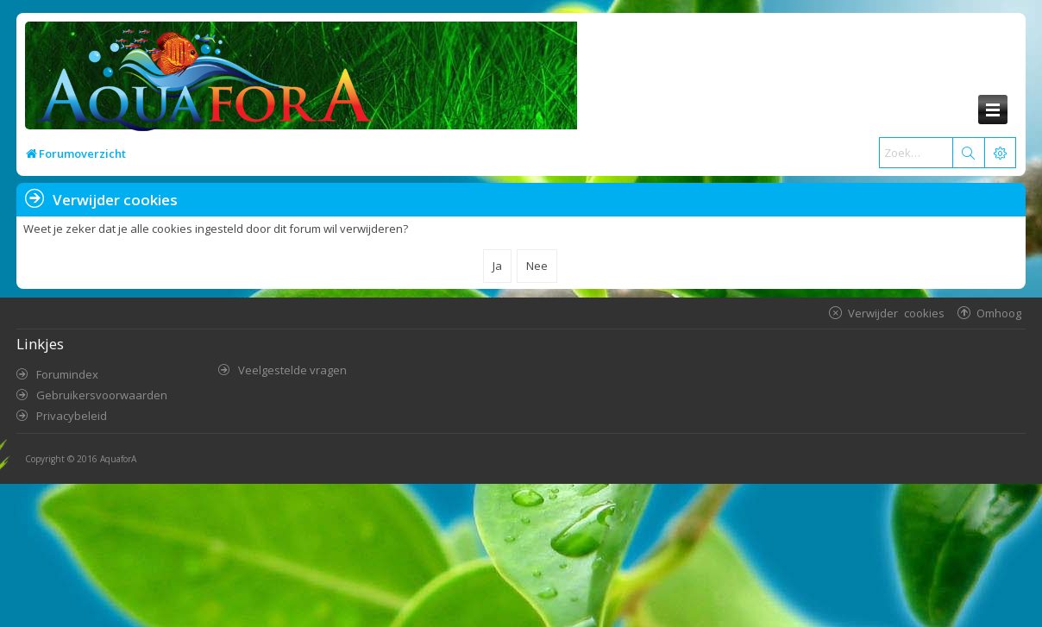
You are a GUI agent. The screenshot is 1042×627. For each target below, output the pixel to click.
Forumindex (67, 374)
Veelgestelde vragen (292, 370)
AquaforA (118, 459)
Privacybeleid (71, 415)
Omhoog (998, 312)
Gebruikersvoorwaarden (101, 395)
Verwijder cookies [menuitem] (896, 312)
